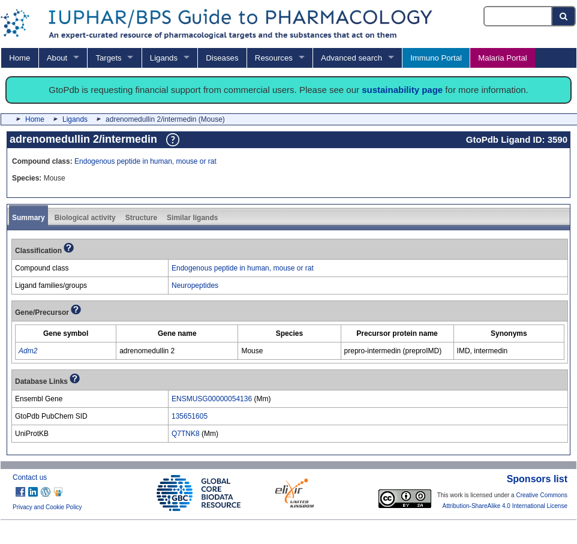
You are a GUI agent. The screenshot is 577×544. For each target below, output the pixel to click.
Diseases (222, 57)
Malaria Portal (502, 57)
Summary (28, 218)
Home (19, 57)
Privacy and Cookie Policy (47, 507)
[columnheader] (66, 333)
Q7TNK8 (186, 433)
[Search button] (564, 16)
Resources (274, 57)
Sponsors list (537, 479)
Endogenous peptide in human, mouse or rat (145, 161)
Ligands (164, 57)
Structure (141, 218)
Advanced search (351, 57)
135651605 (190, 416)
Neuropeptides (195, 285)
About (57, 57)
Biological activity (85, 218)
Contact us (30, 477)
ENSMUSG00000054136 (212, 399)
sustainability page (402, 90)
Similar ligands (192, 218)
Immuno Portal (436, 57)
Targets (108, 57)
